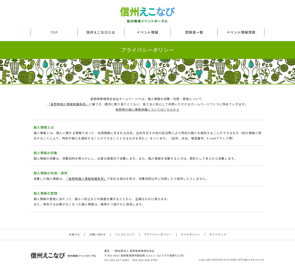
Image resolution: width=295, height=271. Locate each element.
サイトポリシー (190, 234)
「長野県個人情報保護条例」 (68, 104)
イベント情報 (147, 32)
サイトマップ (218, 234)
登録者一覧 (194, 32)
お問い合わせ (97, 234)
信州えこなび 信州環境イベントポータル (147, 15)
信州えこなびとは (100, 32)
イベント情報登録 (241, 32)
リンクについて (125, 234)
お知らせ (74, 234)
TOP (54, 32)
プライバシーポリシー (158, 234)
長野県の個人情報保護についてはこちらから (147, 109)
